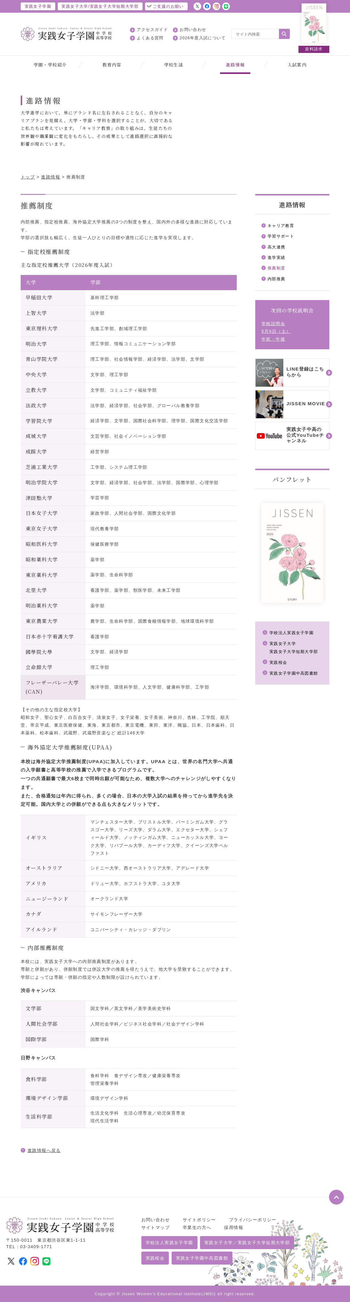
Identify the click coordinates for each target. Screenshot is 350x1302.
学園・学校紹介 (50, 65)
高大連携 (277, 247)
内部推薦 (277, 280)
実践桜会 (279, 664)
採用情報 (233, 1227)
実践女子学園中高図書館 (295, 675)
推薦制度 (277, 270)
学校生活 (173, 65)
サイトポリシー (199, 1219)
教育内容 (112, 65)
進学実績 (277, 258)
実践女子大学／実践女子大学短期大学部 (247, 1242)
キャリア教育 (282, 225)
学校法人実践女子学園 (293, 635)
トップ (28, 176)
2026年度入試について (203, 38)
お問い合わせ (193, 30)
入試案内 (297, 65)
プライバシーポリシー (253, 1219)
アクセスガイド (152, 30)
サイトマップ (155, 1227)
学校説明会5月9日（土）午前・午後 (276, 333)
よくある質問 (150, 38)
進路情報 (235, 65)
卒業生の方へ (197, 1227)
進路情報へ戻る (44, 1150)
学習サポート (282, 236)
